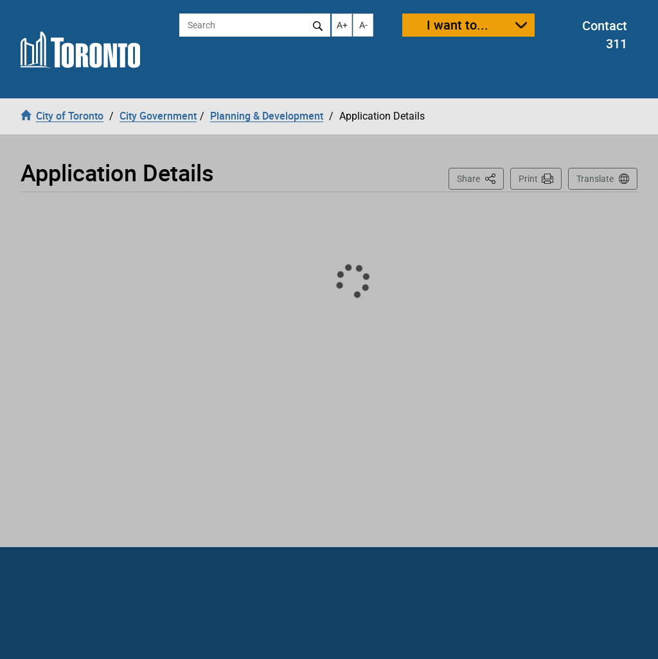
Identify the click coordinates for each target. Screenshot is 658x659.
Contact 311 (604, 35)
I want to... (457, 24)
